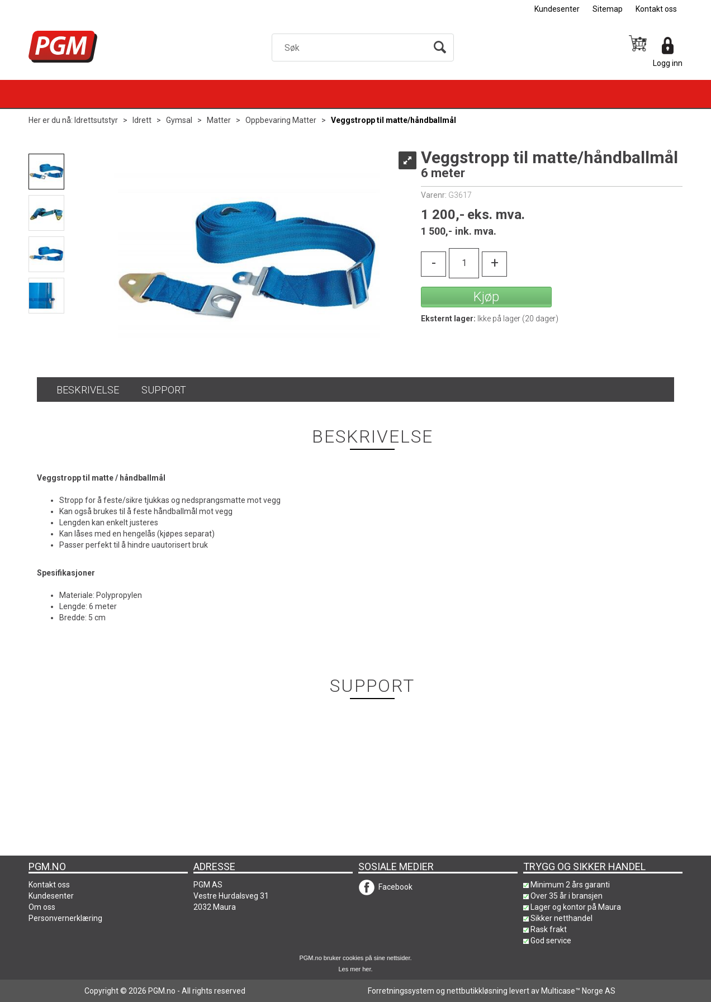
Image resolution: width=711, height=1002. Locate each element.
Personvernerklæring (65, 918)
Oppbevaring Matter (280, 120)
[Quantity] (464, 263)
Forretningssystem (401, 990)
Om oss (42, 907)
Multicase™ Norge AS (578, 990)
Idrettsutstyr (96, 120)
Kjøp (486, 297)
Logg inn (667, 63)
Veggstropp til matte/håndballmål (393, 120)
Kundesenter (557, 8)
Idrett (141, 120)
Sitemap (607, 8)
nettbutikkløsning (477, 990)
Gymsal (179, 120)
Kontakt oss (656, 8)
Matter (219, 120)
